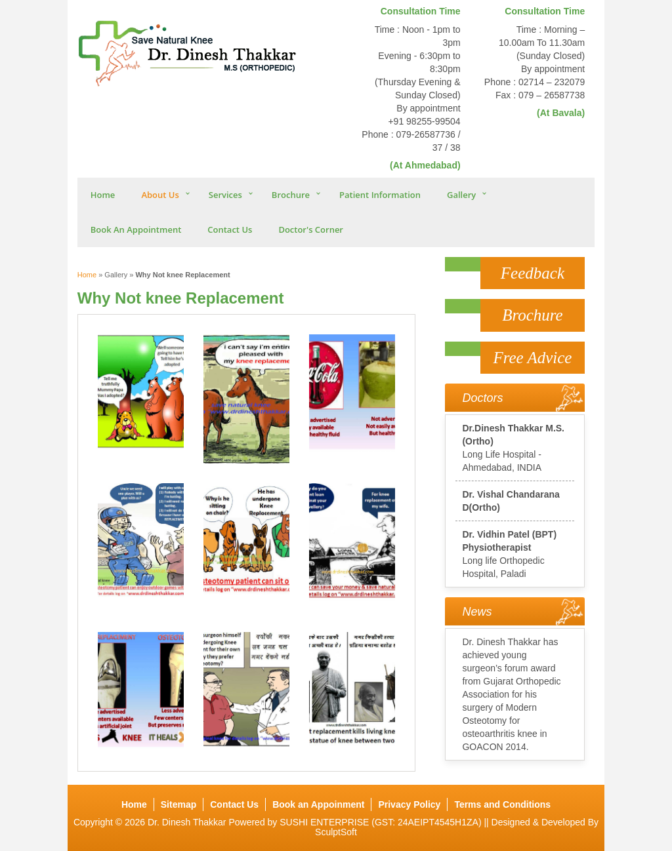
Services (225, 195)
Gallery (461, 195)
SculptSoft (336, 832)
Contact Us (229, 229)
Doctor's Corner (310, 229)
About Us (159, 195)
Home (103, 195)
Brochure (291, 195)
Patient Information (380, 195)
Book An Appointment (136, 229)
